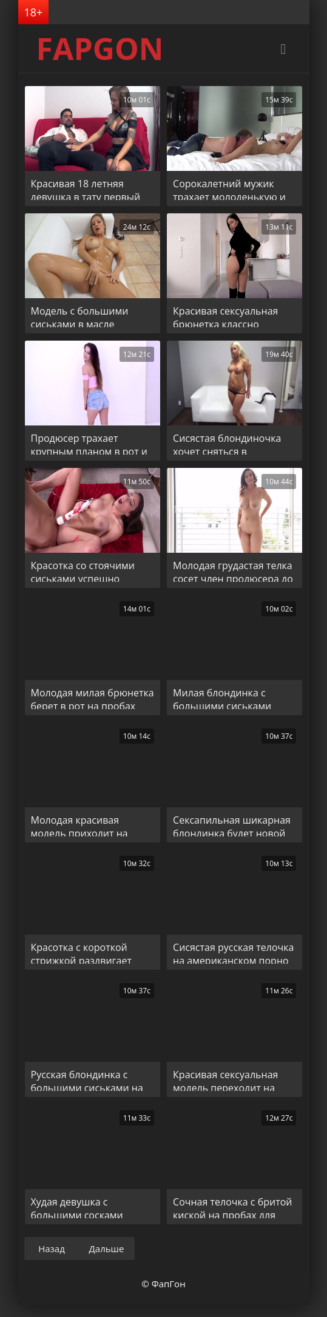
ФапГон (169, 1284)
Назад (51, 1248)
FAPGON (100, 48)
